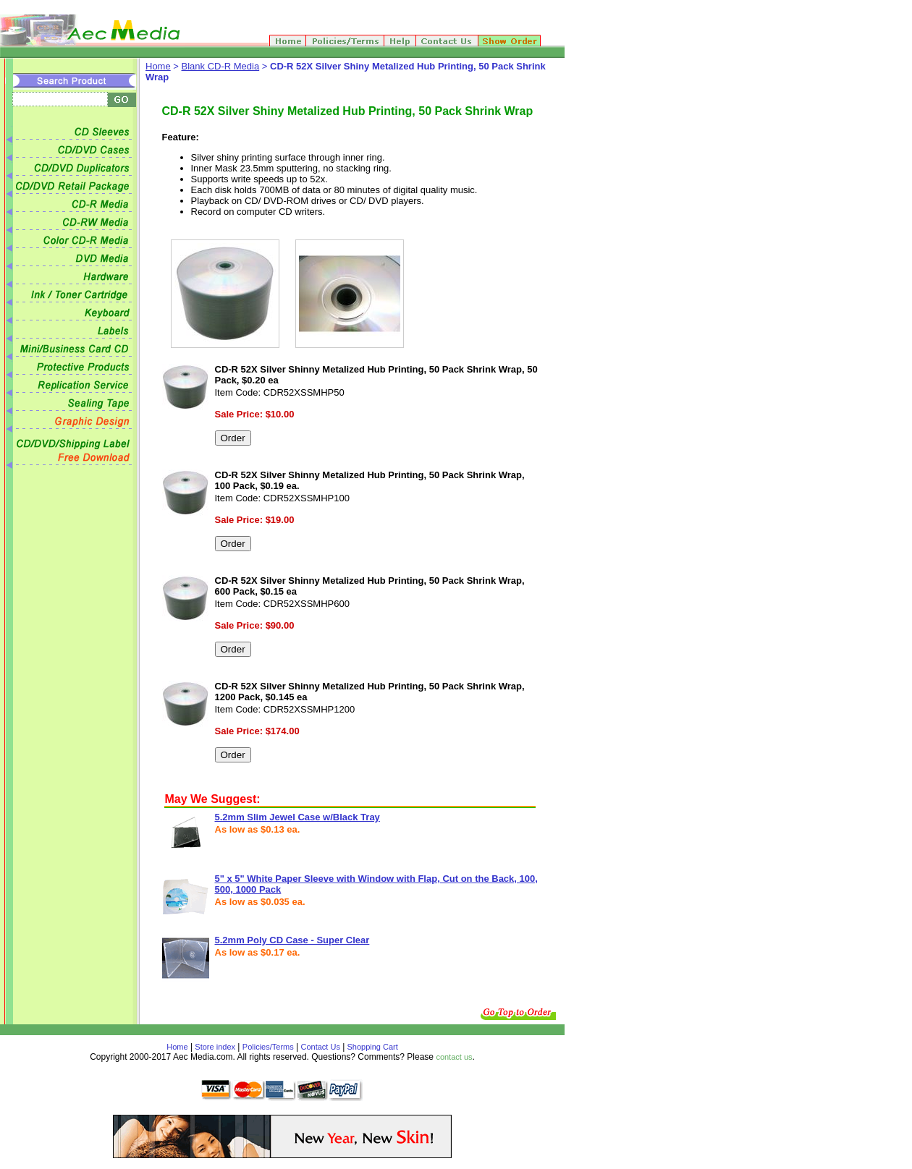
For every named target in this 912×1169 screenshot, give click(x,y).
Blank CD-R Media (221, 66)
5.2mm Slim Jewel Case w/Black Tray (297, 817)
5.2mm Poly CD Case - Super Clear (292, 940)
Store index (215, 1046)
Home (158, 66)
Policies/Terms (268, 1046)
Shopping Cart (371, 1046)
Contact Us (320, 1046)
